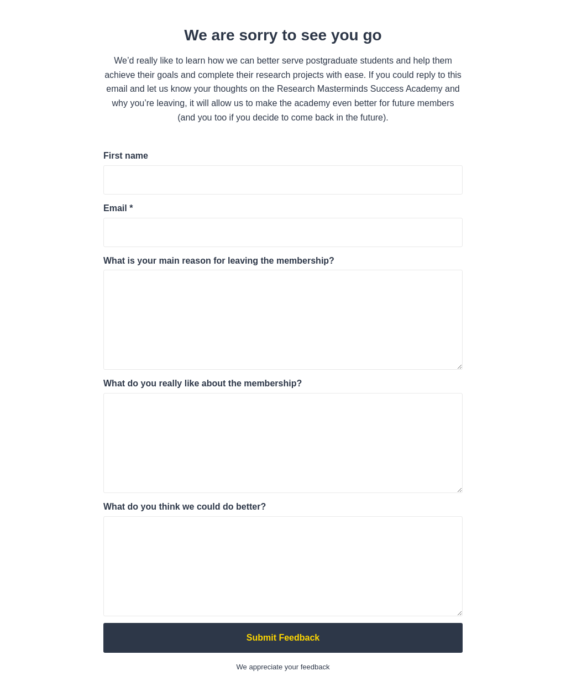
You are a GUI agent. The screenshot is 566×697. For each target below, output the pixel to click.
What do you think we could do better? (184, 506)
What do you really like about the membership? (202, 383)
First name (125, 155)
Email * (118, 208)
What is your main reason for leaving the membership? (218, 260)
